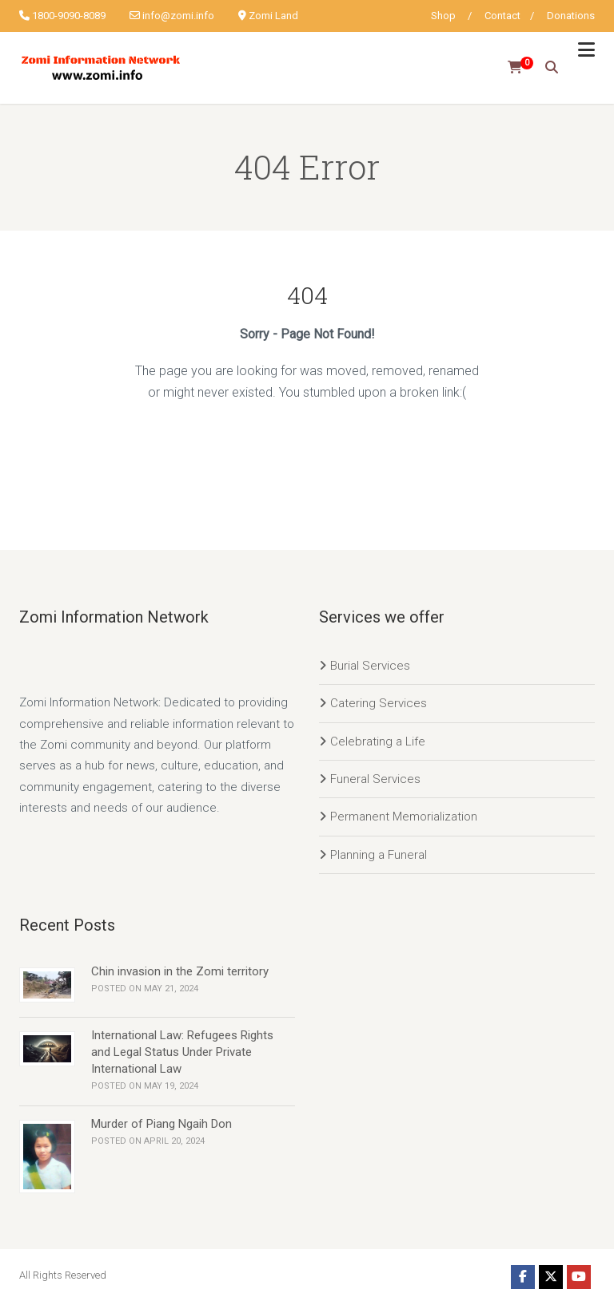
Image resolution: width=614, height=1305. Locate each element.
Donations (571, 16)
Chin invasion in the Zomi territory (180, 971)
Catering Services (378, 703)
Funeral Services (375, 779)
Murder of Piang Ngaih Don (161, 1124)
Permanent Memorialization (403, 816)
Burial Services (370, 665)
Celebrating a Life (377, 741)
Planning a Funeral (378, 855)
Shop (443, 16)
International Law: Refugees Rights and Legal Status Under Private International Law (182, 1052)
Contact (502, 16)
